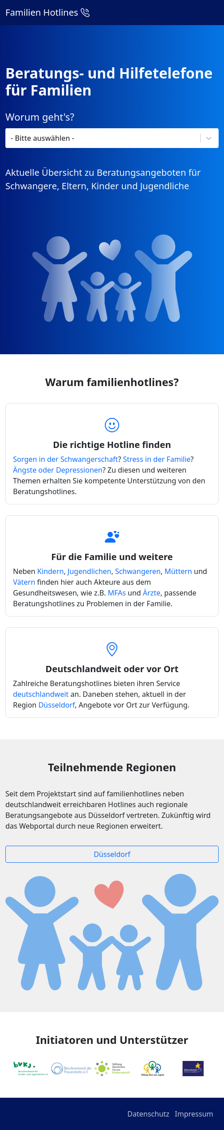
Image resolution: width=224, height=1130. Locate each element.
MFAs (116, 593)
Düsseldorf (57, 705)
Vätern (24, 582)
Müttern (178, 571)
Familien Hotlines (47, 12)
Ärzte (151, 593)
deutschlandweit (41, 694)
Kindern (50, 571)
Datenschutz (148, 1114)
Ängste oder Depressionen (58, 470)
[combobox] (104, 138)
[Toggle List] (209, 138)
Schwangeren (138, 571)
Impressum (194, 1114)
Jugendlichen (90, 571)
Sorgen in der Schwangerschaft (65, 459)
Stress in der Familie (157, 459)
